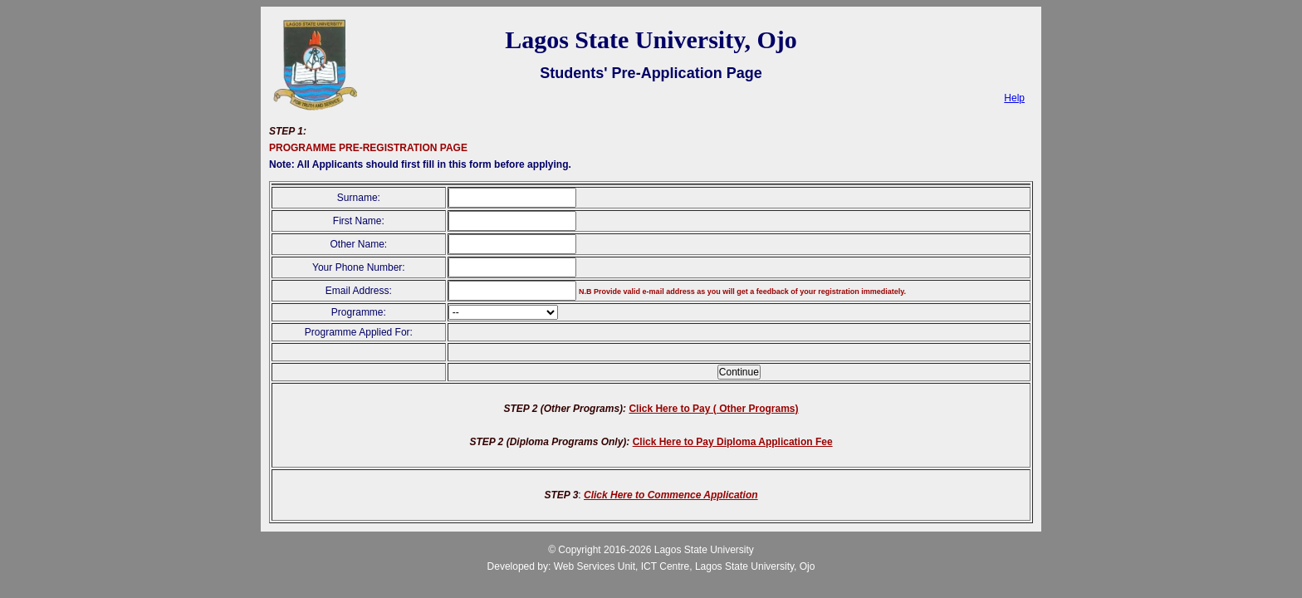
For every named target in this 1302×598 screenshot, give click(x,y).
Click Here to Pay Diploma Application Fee (733, 442)
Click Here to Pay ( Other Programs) (713, 408)
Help (1014, 98)
